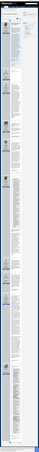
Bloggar (17, 6)
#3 (20, 83)
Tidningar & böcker (12, 10)
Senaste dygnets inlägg (5, 8)
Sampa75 (5, 368)
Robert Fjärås (6, 73)
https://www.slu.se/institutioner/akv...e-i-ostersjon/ (16, 436)
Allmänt (8, 10)
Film (9, 6)
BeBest (6, 144)
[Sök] (31, 3)
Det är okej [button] (37, 449)
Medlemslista (12, 8)
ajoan (17, 63)
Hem (2, 6)
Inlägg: (5, 78)
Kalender (16, 8)
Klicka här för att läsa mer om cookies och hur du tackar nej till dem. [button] (8, 450)
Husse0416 (18, 360)
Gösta (6, 262)
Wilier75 (27, 27)
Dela (6, 33)
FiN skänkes (27, 31)
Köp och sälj (22, 6)
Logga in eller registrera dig (33, 0)
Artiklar (13, 6)
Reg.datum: (5, 30)
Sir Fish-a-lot (6, 125)
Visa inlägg (16, 179)
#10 (20, 364)
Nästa (20, 20)
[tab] (3, 16)
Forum (6, 6)
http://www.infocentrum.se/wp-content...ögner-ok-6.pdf (15, 61)
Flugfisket (27, 32)
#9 (20, 294)
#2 (20, 69)
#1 (20, 23)
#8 (20, 273)
